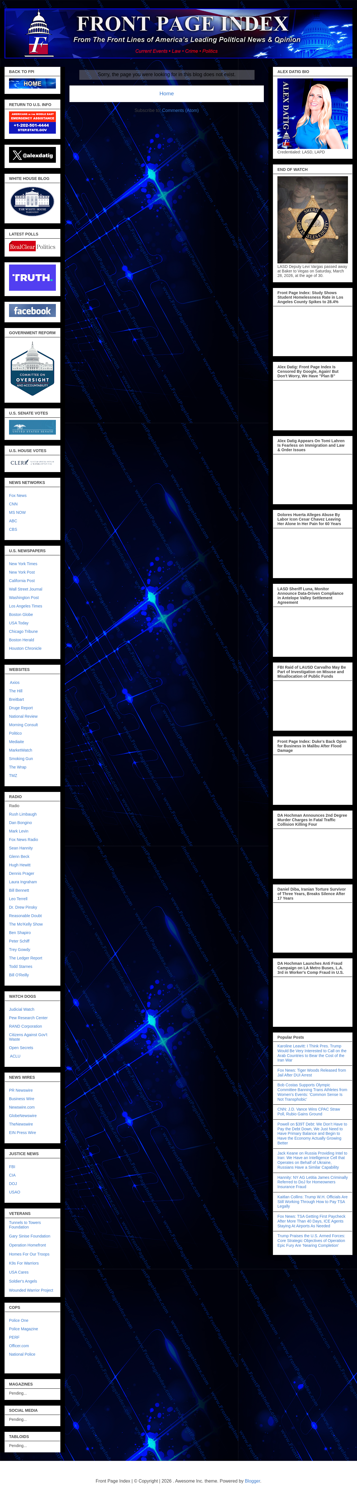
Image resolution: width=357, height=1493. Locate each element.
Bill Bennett (19, 890)
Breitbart (16, 699)
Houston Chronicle (25, 648)
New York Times (23, 563)
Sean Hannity (21, 848)
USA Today (19, 623)
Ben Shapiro (20, 932)
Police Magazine (23, 1329)
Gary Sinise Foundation (29, 1236)
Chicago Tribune (23, 631)
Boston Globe (21, 614)
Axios (14, 682)
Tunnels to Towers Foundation (25, 1224)
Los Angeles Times (25, 606)
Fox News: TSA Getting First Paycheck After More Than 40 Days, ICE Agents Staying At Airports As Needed (311, 1221)
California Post (22, 580)
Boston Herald (21, 640)
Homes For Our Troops (29, 1254)
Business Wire (21, 1098)
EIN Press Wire (22, 1132)
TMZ (13, 775)
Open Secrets (21, 1047)
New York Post (22, 572)
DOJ (13, 1183)
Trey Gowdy (19, 949)
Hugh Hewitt (19, 865)
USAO (14, 1192)
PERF (14, 1337)
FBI (12, 1166)
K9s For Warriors (24, 1263)
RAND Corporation (25, 1026)
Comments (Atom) (180, 110)
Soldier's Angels (23, 1281)
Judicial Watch (21, 1009)
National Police (22, 1354)
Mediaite (16, 741)
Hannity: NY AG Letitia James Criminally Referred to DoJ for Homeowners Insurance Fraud (312, 1182)
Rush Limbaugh (23, 814)
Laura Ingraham (23, 882)
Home (166, 93)
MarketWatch (20, 750)
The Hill (15, 691)
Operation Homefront (27, 1245)
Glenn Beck (19, 856)
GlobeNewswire (23, 1115)
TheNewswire (21, 1124)
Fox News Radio (23, 839)
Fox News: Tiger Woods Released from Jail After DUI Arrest (311, 1072)
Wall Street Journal (25, 589)
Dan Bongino (20, 822)
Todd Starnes (20, 966)
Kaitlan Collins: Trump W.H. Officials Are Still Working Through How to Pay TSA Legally (312, 1202)
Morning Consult (23, 725)
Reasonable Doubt (25, 915)
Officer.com (19, 1346)
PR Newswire (21, 1090)
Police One (18, 1320)
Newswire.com (22, 1107)
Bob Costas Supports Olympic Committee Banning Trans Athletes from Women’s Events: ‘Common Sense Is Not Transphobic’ (312, 1092)
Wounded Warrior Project (31, 1290)
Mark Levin (18, 831)
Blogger (252, 1481)
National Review (23, 716)
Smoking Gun (21, 758)
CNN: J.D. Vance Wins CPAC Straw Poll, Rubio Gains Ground (308, 1111)
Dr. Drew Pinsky (23, 907)
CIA (12, 1175)
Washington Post (24, 597)
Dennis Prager (21, 873)
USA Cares (19, 1272)
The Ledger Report (25, 958)
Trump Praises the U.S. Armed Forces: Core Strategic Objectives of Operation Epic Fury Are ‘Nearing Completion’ (311, 1241)
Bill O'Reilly (19, 975)
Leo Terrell (18, 899)
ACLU (15, 1056)
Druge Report (21, 708)
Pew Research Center (28, 1018)
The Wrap (17, 767)
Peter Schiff (19, 941)
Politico (15, 733)
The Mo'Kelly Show (26, 924)
